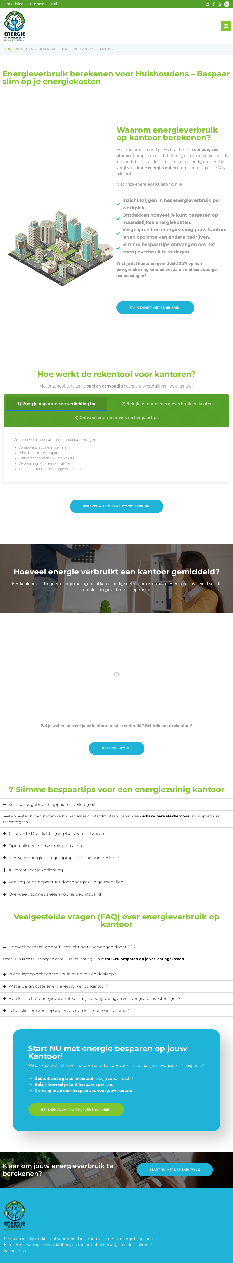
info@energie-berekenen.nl (36, 4)
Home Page (13, 49)
